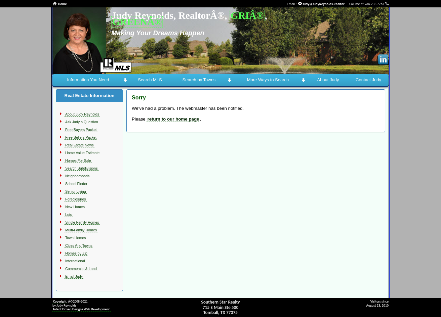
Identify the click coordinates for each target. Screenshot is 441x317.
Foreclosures (75, 199)
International (75, 261)
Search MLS (150, 79)
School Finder (76, 184)
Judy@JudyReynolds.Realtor (321, 4)
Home (62, 4)
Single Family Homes (82, 222)
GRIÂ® (247, 15)
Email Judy (74, 276)
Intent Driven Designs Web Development (81, 309)
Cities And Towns (78, 245)
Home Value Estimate (82, 153)
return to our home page (173, 119)
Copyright (60, 301)
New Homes (75, 207)
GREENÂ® (137, 21)
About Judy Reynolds (82, 114)
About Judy (328, 79)
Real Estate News (79, 145)
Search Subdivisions (81, 168)
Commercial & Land (81, 269)
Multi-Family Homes (81, 230)
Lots (68, 215)
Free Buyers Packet (81, 130)
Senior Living (75, 191)
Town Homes (75, 238)
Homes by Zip (76, 253)
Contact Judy (368, 79)
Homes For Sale (78, 160)
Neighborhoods (77, 176)
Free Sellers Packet (80, 137)
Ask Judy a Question (81, 122)
